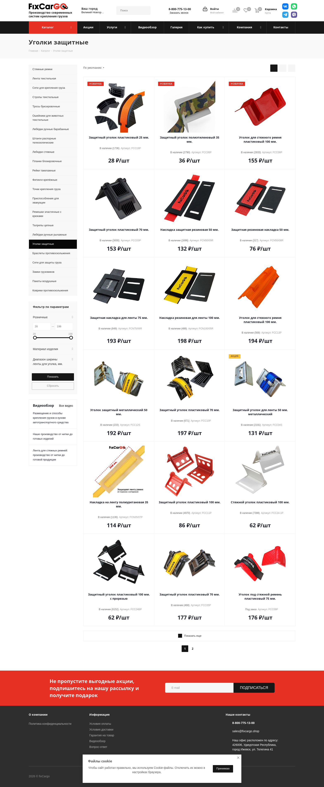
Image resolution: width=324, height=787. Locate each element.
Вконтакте (67, 776)
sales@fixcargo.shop (245, 731)
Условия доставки (101, 729)
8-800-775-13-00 (180, 9)
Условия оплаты (100, 723)
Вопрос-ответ (98, 747)
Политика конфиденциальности (50, 723)
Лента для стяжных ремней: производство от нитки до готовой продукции (50, 455)
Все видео (66, 405)
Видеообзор (97, 741)
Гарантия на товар (101, 735)
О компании (38, 714)
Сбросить (53, 385)
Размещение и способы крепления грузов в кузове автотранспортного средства (50, 418)
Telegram (77, 776)
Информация (99, 714)
